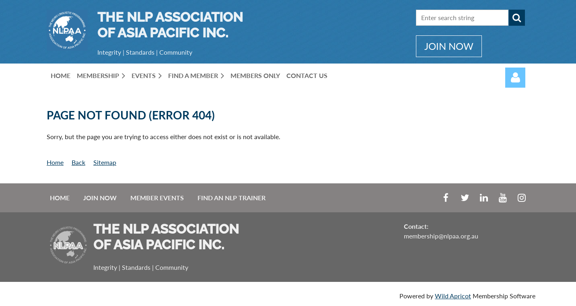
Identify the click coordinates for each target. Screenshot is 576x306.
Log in (515, 78)
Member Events (157, 197)
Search (517, 18)
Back (78, 162)
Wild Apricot (453, 296)
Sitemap (104, 162)
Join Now (100, 197)
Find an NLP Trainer (231, 197)
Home (55, 162)
